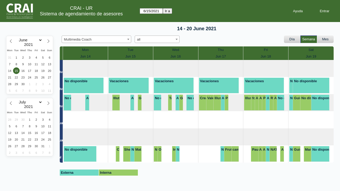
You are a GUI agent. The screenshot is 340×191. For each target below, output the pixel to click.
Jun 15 (130, 56)
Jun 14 (85, 56)
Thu (221, 50)
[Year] (29, 44)
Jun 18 (266, 56)
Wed (175, 50)
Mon (85, 50)
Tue (130, 50)
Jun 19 (311, 56)
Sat (311, 50)
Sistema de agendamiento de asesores (81, 13)
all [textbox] (139, 39)
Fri (266, 50)
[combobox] (96, 39)
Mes (325, 39)
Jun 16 (176, 56)
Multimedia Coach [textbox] (78, 39)
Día (292, 39)
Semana (308, 39)
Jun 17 (220, 56)
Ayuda (298, 11)
